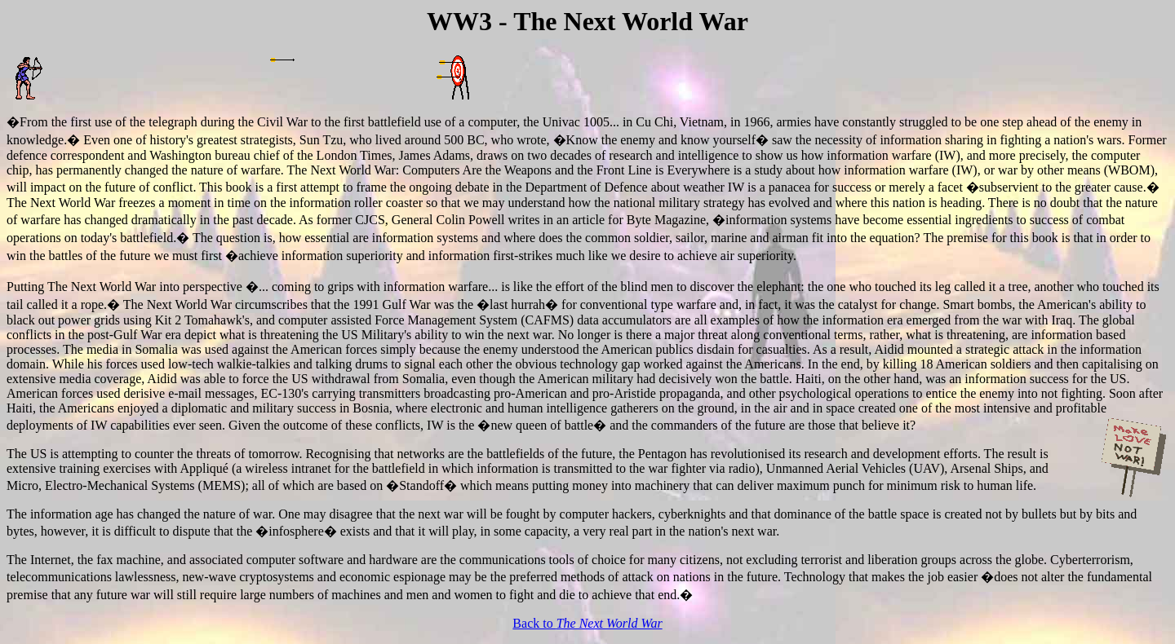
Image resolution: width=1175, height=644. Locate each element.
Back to (587, 623)
